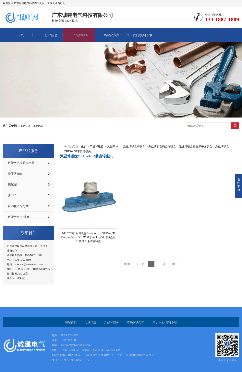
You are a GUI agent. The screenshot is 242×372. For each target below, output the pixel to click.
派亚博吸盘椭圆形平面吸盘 (195, 146)
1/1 (173, 264)
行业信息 (48, 35)
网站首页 (71, 322)
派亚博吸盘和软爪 (134, 146)
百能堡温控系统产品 (21, 162)
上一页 (140, 264)
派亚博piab (15, 173)
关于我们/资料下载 (137, 35)
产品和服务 (77, 35)
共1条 (127, 264)
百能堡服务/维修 (18, 217)
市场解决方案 (107, 35)
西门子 (12, 195)
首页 (18, 35)
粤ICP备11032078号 (76, 359)
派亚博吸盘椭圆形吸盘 (162, 146)
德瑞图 (12, 184)
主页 (84, 146)
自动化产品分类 (18, 206)
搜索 (235, 125)
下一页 (162, 264)
